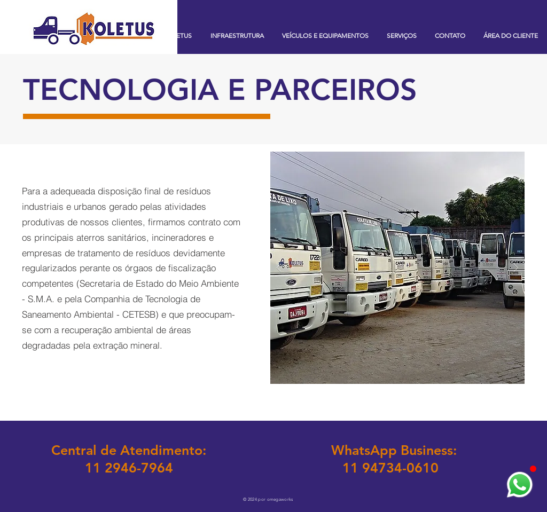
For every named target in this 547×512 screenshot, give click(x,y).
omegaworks (280, 499)
